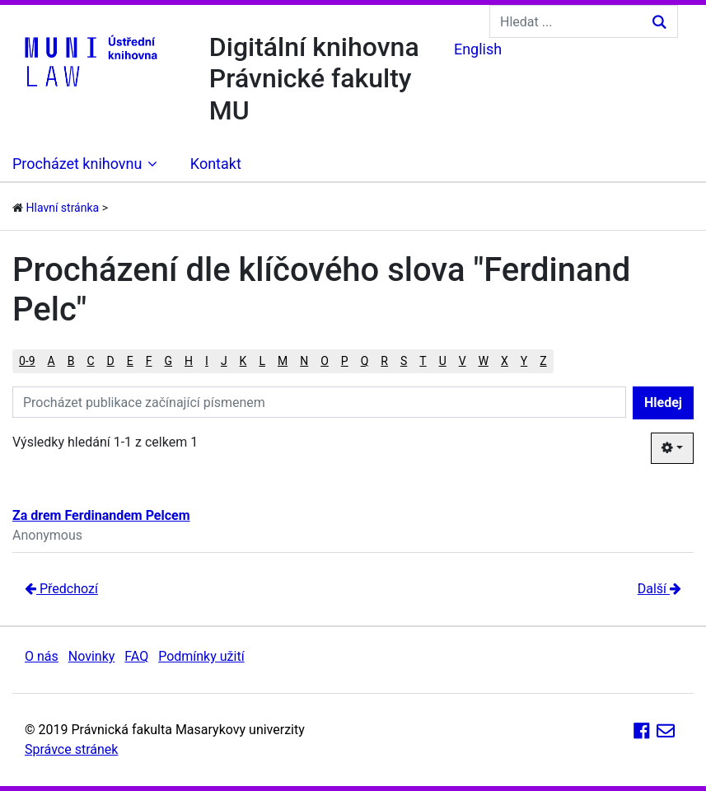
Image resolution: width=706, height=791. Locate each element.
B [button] (71, 360)
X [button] (504, 360)
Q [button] (365, 360)
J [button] (224, 360)
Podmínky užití (201, 656)
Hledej (663, 402)
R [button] (384, 360)
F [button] (149, 360)
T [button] (422, 360)
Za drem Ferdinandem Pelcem (101, 515)
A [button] (51, 360)
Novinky (91, 656)
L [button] (262, 360)
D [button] (111, 360)
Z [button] (543, 360)
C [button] (90, 360)
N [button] (304, 360)
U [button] (443, 360)
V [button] (462, 360)
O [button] (324, 360)
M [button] (283, 360)
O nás (41, 656)
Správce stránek (71, 749)
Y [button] (524, 360)
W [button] (484, 360)
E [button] (130, 360)
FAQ (136, 656)
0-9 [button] (27, 360)
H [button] (189, 360)
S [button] (403, 360)
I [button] (206, 360)
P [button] (344, 360)
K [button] (243, 360)
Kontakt (215, 163)
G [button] (169, 360)
